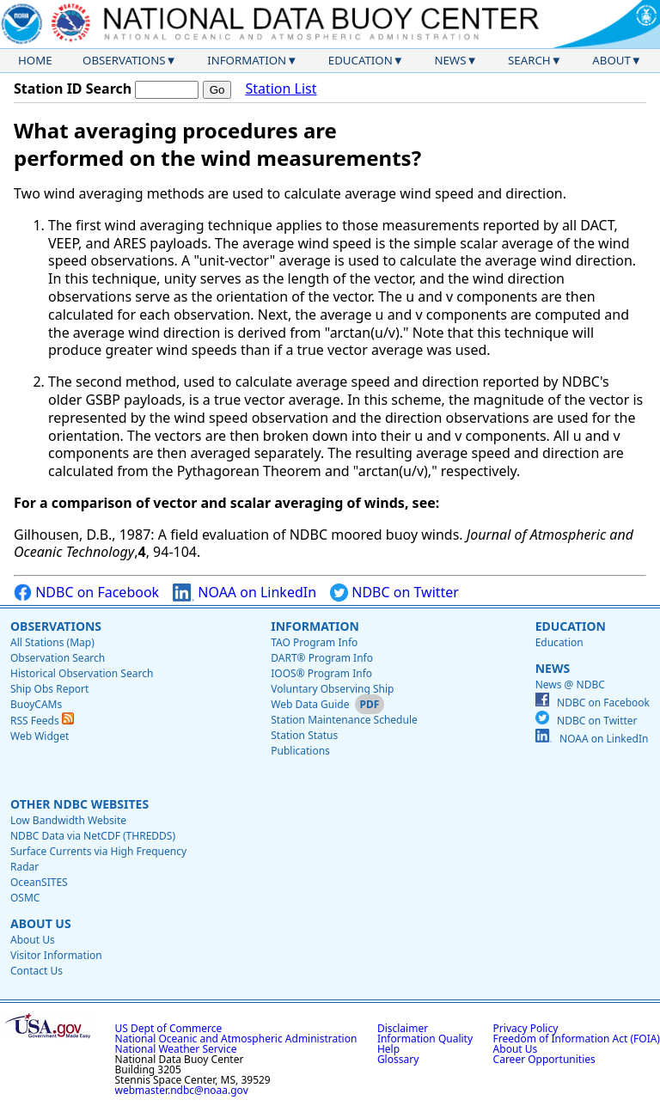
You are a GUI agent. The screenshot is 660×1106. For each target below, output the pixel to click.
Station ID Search (72, 88)
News (450, 60)
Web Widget (39, 736)
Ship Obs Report (49, 688)
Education (360, 60)
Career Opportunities (544, 1059)
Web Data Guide (310, 704)
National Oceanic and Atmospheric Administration (236, 1038)
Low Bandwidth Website (68, 820)
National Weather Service (176, 1049)
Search (529, 60)
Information (246, 60)
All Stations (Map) (52, 642)
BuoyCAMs (36, 704)
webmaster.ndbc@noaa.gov (181, 1090)
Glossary (398, 1059)
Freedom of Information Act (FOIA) (576, 1038)
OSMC (25, 897)
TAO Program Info (314, 642)
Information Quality (425, 1038)
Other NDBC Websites (79, 804)
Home (35, 60)
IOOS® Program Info (321, 673)
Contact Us (36, 970)
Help (388, 1049)
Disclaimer (402, 1028)
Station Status (304, 735)
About (611, 60)
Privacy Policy (526, 1028)
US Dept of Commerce (169, 1028)
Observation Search (57, 658)
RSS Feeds (42, 720)
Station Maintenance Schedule (344, 719)
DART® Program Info (322, 658)
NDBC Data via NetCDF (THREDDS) (92, 835)
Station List (280, 89)
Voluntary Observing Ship (332, 688)
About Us (40, 923)
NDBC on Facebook (86, 593)
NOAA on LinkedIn (244, 593)
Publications (300, 750)
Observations (123, 60)
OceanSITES (39, 882)
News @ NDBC (570, 684)
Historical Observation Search (81, 673)
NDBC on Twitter (394, 593)
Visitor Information (56, 955)
